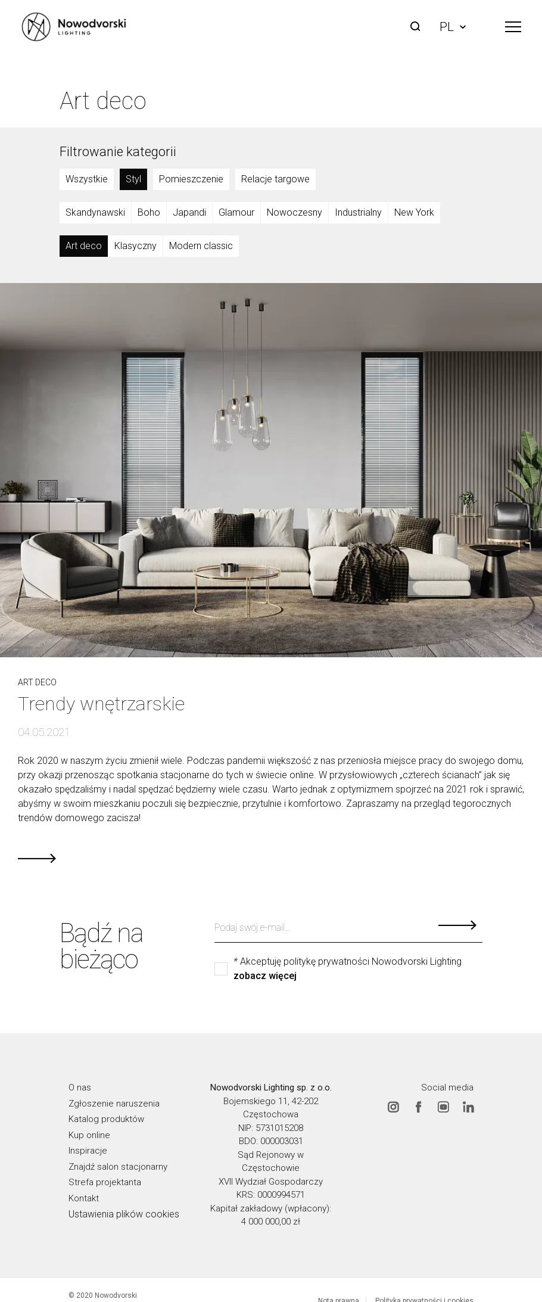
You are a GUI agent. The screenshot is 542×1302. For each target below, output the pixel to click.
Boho (149, 212)
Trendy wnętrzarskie (101, 703)
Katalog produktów (106, 1119)
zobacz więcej (265, 976)
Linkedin (468, 1106)
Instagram (393, 1106)
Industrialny (358, 212)
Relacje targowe (275, 179)
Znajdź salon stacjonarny (117, 1166)
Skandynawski (95, 212)
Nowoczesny (294, 212)
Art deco (84, 245)
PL (453, 27)
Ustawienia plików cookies (123, 1214)
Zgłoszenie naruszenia (114, 1103)
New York (414, 212)
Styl (133, 179)
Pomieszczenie (191, 179)
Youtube (443, 1106)
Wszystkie (87, 179)
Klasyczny (135, 245)
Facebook (418, 1106)
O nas (79, 1087)
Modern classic (201, 245)
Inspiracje (87, 1150)
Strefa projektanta (104, 1182)
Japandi (189, 212)
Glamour (236, 212)
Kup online (89, 1134)
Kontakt (83, 1197)
